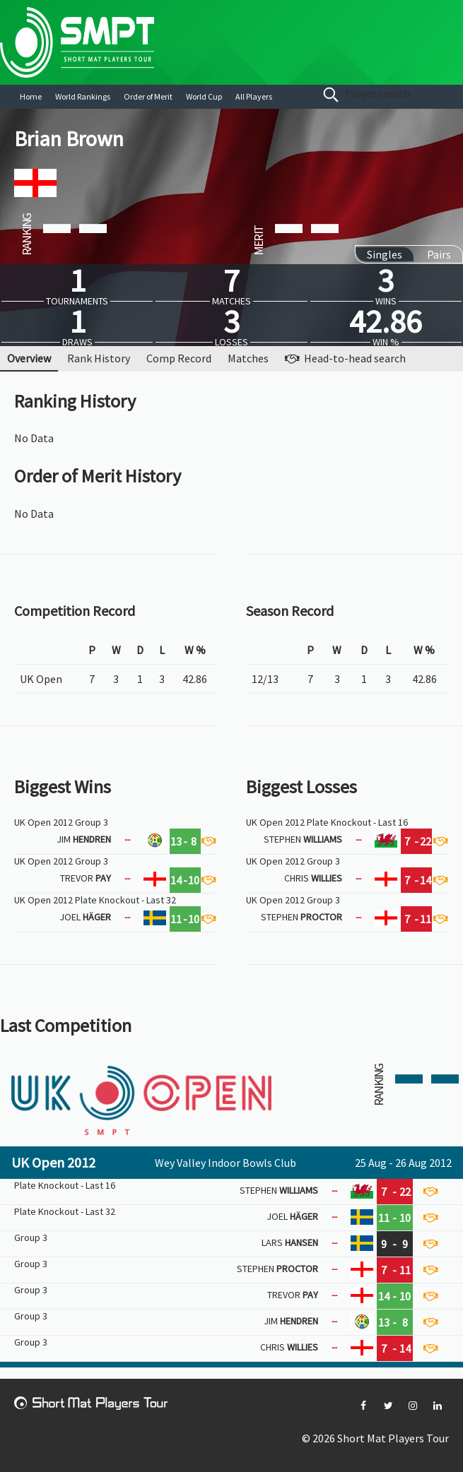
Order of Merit (148, 96)
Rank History (98, 358)
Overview (29, 358)
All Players (253, 96)
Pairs (439, 254)
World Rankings (82, 96)
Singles (384, 254)
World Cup (204, 96)
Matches (248, 358)
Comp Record (178, 358)
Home (31, 96)
